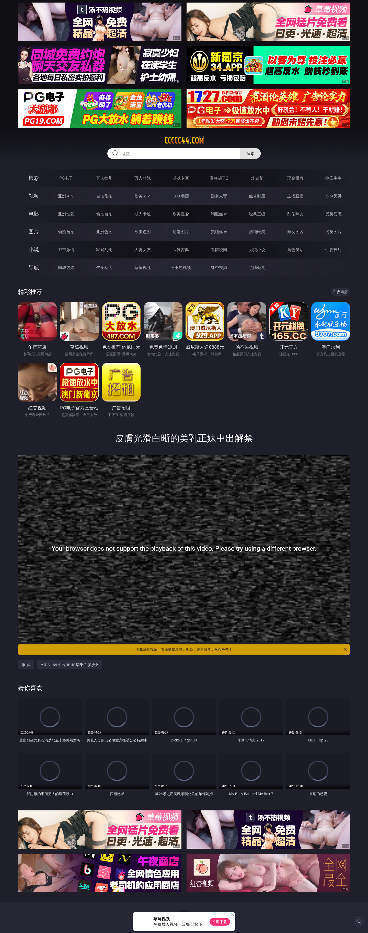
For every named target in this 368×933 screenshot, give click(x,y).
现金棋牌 (295, 178)
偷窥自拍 (66, 231)
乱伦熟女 (295, 214)
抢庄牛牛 (333, 178)
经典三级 (257, 214)
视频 (34, 195)
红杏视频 (219, 267)
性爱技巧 (333, 249)
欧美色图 (142, 231)
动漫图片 (180, 231)
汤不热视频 (180, 267)
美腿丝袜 (219, 231)
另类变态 (333, 214)
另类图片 (333, 231)
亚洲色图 (104, 231)
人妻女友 (142, 249)
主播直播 (295, 196)
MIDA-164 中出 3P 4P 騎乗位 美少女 (69, 664)
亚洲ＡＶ (66, 196)
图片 (34, 231)
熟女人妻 (219, 196)
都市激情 (66, 249)
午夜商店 (104, 267)
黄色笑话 (295, 249)
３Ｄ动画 (180, 196)
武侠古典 (180, 249)
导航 (34, 267)
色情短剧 (257, 267)
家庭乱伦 (104, 249)
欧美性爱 (180, 214)
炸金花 (257, 178)
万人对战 (142, 178)
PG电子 (66, 178)
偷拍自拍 (104, 214)
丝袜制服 (257, 196)
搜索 (250, 153)
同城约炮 (66, 267)
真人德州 (104, 178)
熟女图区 (295, 231)
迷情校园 (219, 249)
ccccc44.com (184, 140)
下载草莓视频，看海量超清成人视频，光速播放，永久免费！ (242, 649)
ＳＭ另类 (333, 196)
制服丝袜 (219, 214)
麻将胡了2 (219, 178)
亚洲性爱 (66, 214)
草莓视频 (142, 267)
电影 (34, 213)
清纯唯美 (257, 231)
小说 (34, 249)
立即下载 (220, 921)
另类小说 (257, 249)
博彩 (34, 177)
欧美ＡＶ (142, 196)
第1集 (26, 664)
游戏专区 (180, 178)
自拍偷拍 (104, 196)
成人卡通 (142, 214)
